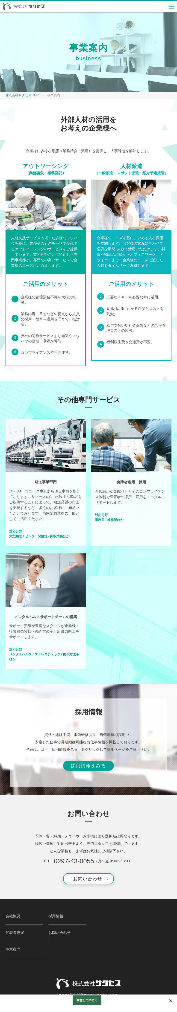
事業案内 (13, 949)
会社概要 (13, 916)
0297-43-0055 (74, 861)
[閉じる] (171, 1001)
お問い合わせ (87, 878)
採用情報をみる (88, 765)
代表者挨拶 (15, 933)
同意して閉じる (87, 1000)
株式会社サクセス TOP (22, 95)
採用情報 (55, 916)
